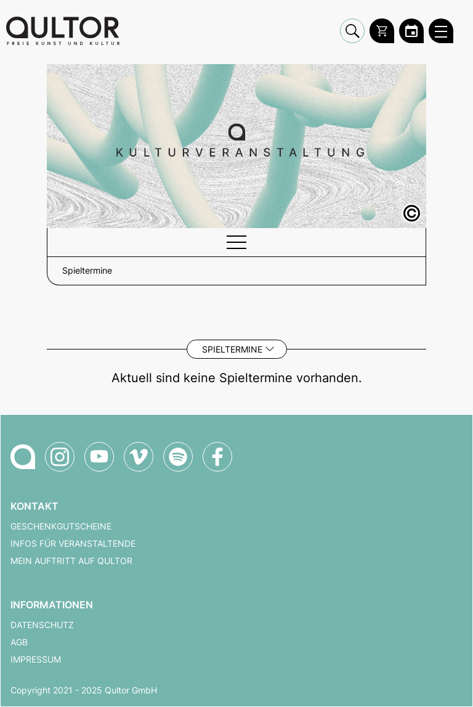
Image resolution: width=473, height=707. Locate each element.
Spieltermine (232, 349)
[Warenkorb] (382, 30)
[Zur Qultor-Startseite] (22, 456)
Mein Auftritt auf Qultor (71, 561)
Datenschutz (42, 625)
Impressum (35, 659)
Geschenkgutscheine (60, 526)
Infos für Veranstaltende (72, 544)
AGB (19, 642)
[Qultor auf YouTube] (99, 457)
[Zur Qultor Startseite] (62, 31)
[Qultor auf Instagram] (60, 457)
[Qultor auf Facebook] (217, 457)
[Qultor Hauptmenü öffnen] (441, 30)
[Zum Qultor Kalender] (411, 30)
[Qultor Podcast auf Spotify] (178, 457)
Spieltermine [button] (87, 271)
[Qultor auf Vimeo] (138, 457)
